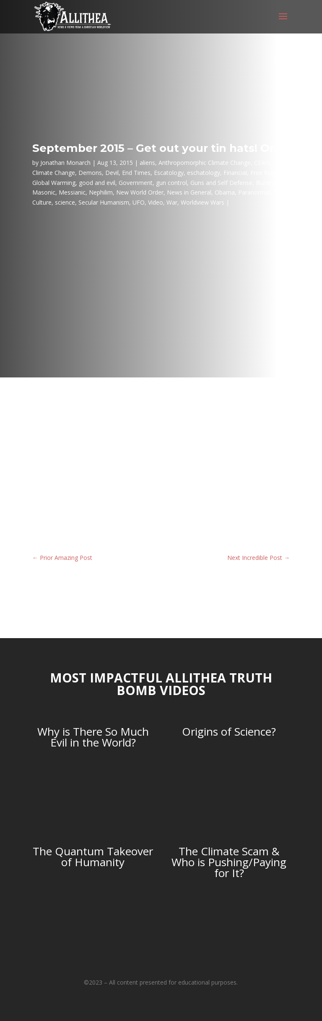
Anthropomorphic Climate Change (204, 163)
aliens (147, 163)
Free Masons (268, 173)
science (65, 202)
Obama (225, 192)
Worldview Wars (202, 202)
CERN (262, 163)
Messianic (72, 192)
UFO (138, 202)
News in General (189, 192)
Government (136, 183)
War (171, 202)
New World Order (140, 192)
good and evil (97, 183)
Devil (112, 173)
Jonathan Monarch (65, 163)
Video (155, 202)
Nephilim (101, 192)
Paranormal (254, 192)
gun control (171, 183)
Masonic (43, 192)
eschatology (203, 173)
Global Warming (53, 183)
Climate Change (53, 173)
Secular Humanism (103, 202)
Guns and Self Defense (221, 183)
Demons (90, 173)
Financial (235, 173)
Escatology (169, 173)
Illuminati (268, 183)
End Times (136, 173)
